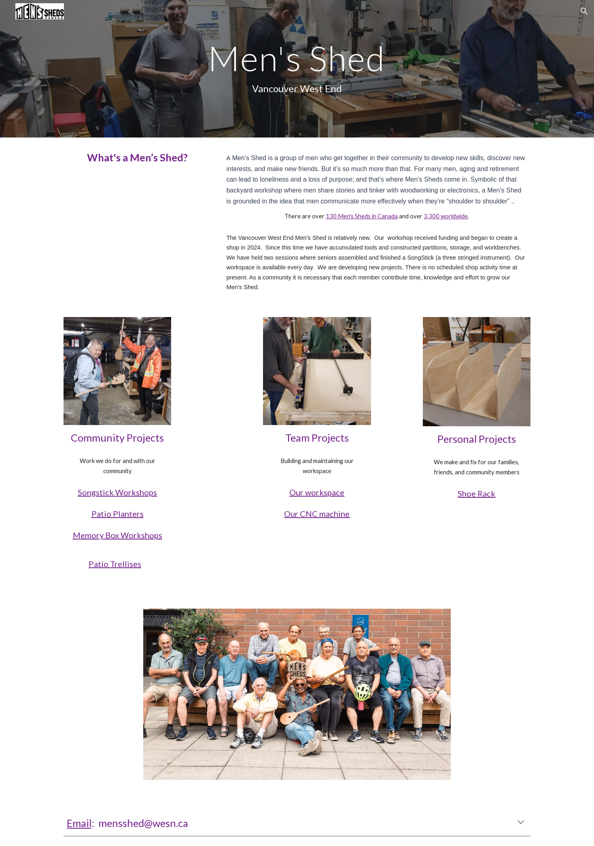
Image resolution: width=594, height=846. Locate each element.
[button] (584, 11)
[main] (296, 68)
